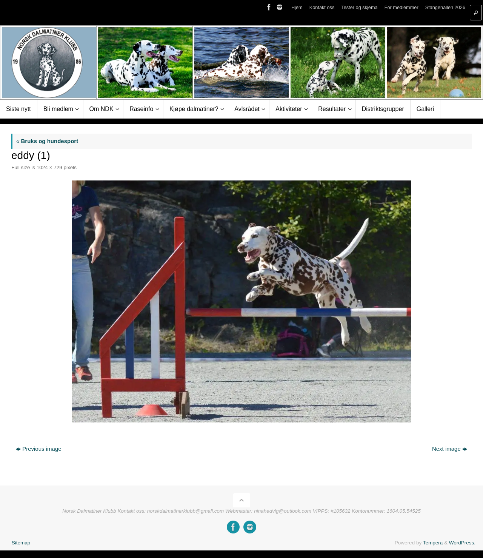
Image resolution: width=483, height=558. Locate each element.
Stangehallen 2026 (445, 7)
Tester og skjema (359, 7)
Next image (449, 448)
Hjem (297, 7)
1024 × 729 (49, 167)
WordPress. (462, 543)
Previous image (38, 448)
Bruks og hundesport (47, 141)
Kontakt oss (322, 7)
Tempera (433, 543)
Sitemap (21, 543)
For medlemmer (401, 7)
